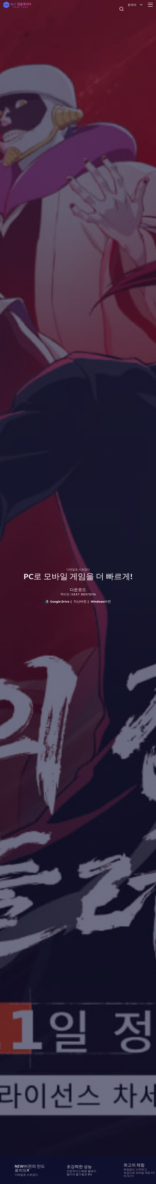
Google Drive (57, 601)
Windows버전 (101, 601)
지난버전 (80, 601)
